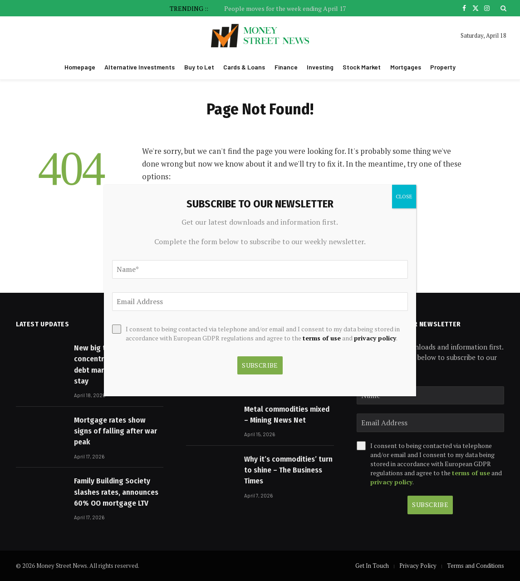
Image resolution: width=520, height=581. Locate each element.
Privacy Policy (418, 565)
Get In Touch (372, 565)
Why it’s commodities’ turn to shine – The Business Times (288, 470)
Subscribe (430, 504)
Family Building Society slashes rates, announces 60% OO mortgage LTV (116, 492)
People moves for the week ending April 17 (285, 9)
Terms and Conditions (475, 565)
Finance (286, 67)
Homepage (79, 67)
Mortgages (405, 67)
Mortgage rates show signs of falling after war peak (115, 431)
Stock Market (362, 67)
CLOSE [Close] (404, 196)
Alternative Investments (139, 67)
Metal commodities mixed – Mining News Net (286, 414)
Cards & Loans (244, 67)
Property (443, 67)
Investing (320, 67)
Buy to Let (199, 67)
